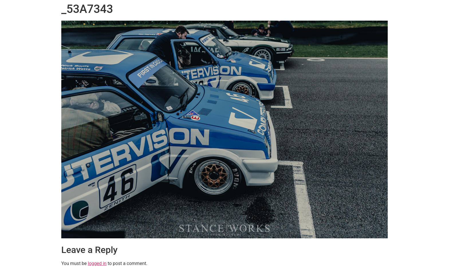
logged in (97, 263)
